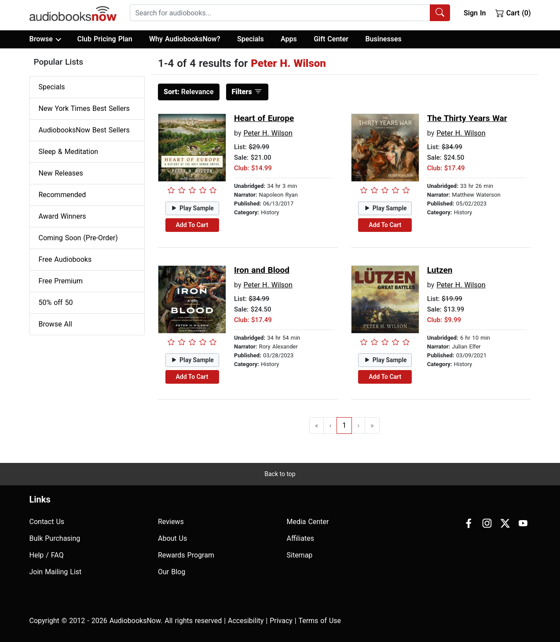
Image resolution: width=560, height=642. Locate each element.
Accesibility (246, 620)
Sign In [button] (475, 13)
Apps (289, 39)
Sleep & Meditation (69, 151)
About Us (172, 538)
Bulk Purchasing (55, 538)
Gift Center (331, 39)
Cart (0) (513, 12)
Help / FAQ (46, 555)
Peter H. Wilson (267, 133)
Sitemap (300, 555)
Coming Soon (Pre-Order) (78, 238)
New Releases (61, 173)
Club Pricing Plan (104, 39)
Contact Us (47, 521)
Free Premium (61, 281)
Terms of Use (319, 620)
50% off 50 (56, 302)
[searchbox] (280, 12)
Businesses (383, 39)
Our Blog (171, 572)
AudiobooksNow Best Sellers (84, 130)
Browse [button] (45, 39)
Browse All (55, 324)
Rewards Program (186, 555)
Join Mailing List (55, 572)
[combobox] (290, 12)
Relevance (189, 92)
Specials (250, 39)
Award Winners (62, 216)
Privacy (281, 620)
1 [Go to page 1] (344, 425)
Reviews (171, 521)
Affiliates (301, 538)
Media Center (308, 521)
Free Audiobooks (65, 259)
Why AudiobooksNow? (184, 39)
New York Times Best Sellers (84, 108)
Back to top (279, 473)
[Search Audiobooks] (440, 12)
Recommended (62, 195)
